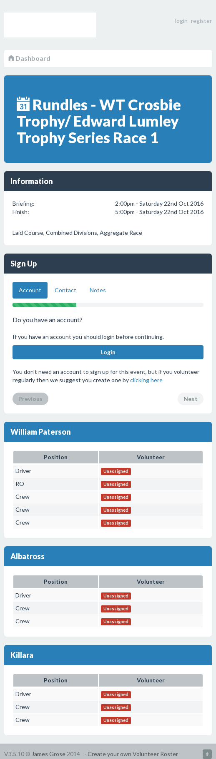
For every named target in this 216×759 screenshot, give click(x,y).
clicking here (146, 379)
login (181, 20)
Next (190, 398)
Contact (65, 290)
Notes (98, 290)
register (201, 20)
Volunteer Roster (50, 24)
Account (30, 290)
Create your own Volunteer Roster (133, 753)
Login (108, 352)
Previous (30, 398)
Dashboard (29, 58)
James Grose (48, 753)
